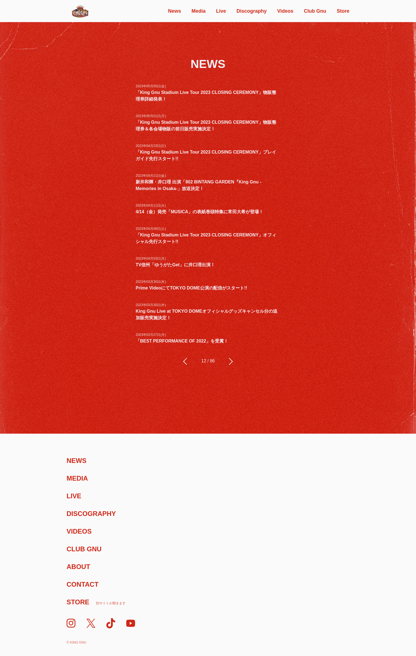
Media (198, 11)
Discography (251, 11)
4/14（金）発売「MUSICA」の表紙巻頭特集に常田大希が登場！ (199, 211)
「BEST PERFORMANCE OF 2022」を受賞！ (182, 341)
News (174, 11)
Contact (83, 584)
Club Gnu (315, 11)
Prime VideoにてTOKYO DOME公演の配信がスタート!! (191, 288)
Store (343, 11)
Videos (285, 11)
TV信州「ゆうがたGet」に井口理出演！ (175, 264)
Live (221, 11)
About (78, 566)
